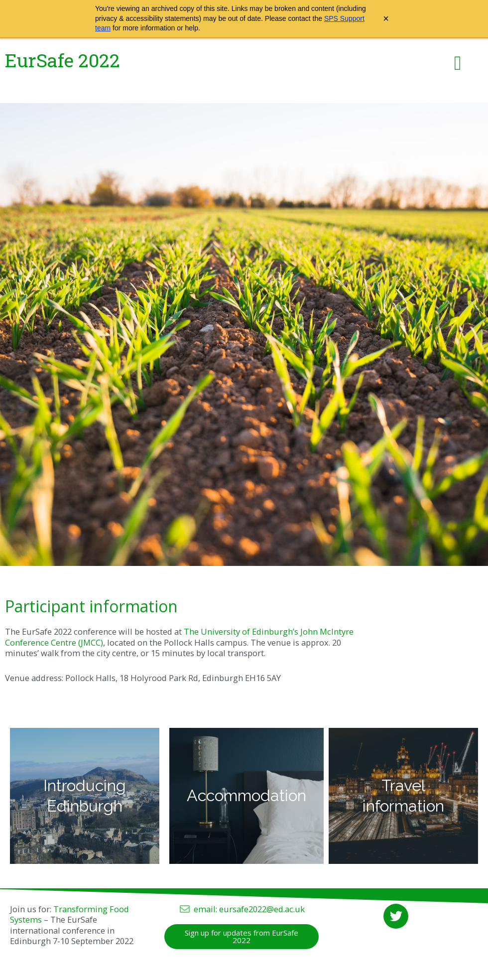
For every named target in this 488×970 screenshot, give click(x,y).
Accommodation (246, 795)
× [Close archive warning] (386, 18)
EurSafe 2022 (62, 60)
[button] (458, 63)
